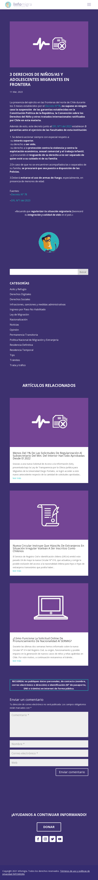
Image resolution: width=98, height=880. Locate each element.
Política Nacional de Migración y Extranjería (34, 340)
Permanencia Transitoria (24, 334)
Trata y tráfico (18, 365)
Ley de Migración (19, 314)
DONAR (49, 827)
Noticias (14, 324)
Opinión (14, 329)
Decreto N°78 (52, 106)
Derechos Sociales (20, 299)
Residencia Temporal (21, 350)
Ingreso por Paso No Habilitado (28, 309)
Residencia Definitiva (21, 344)
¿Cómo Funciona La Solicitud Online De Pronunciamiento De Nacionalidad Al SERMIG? (42, 639)
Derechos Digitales (20, 294)
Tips (12, 355)
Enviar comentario (72, 772)
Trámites (15, 360)
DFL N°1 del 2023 (62, 126)
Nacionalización (18, 319)
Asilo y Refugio (18, 289)
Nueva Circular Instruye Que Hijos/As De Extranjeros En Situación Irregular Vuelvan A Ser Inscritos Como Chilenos (48, 548)
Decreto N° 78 (19, 194)
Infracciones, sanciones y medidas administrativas (38, 304)
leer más (17, 478)
